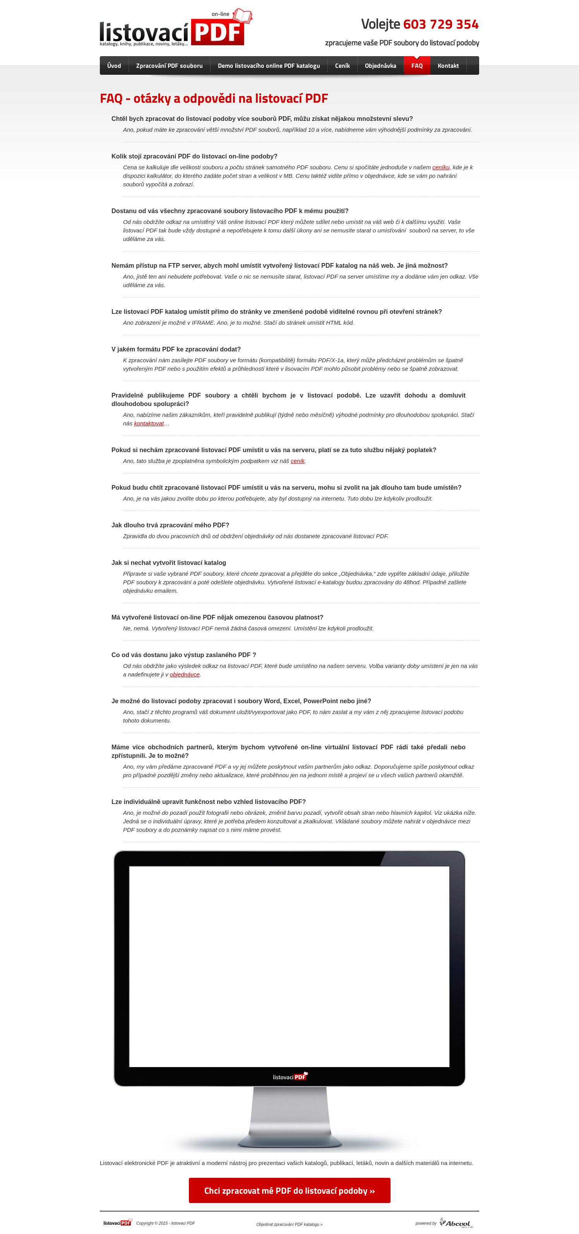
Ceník (342, 65)
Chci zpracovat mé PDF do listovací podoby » (289, 1190)
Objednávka (380, 65)
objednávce (185, 674)
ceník (298, 461)
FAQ (417, 65)
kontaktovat (149, 423)
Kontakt (448, 65)
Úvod (114, 65)
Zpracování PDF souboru (169, 65)
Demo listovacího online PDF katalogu (269, 65)
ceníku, (441, 167)
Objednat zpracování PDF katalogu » (290, 1224)
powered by (426, 1223)
